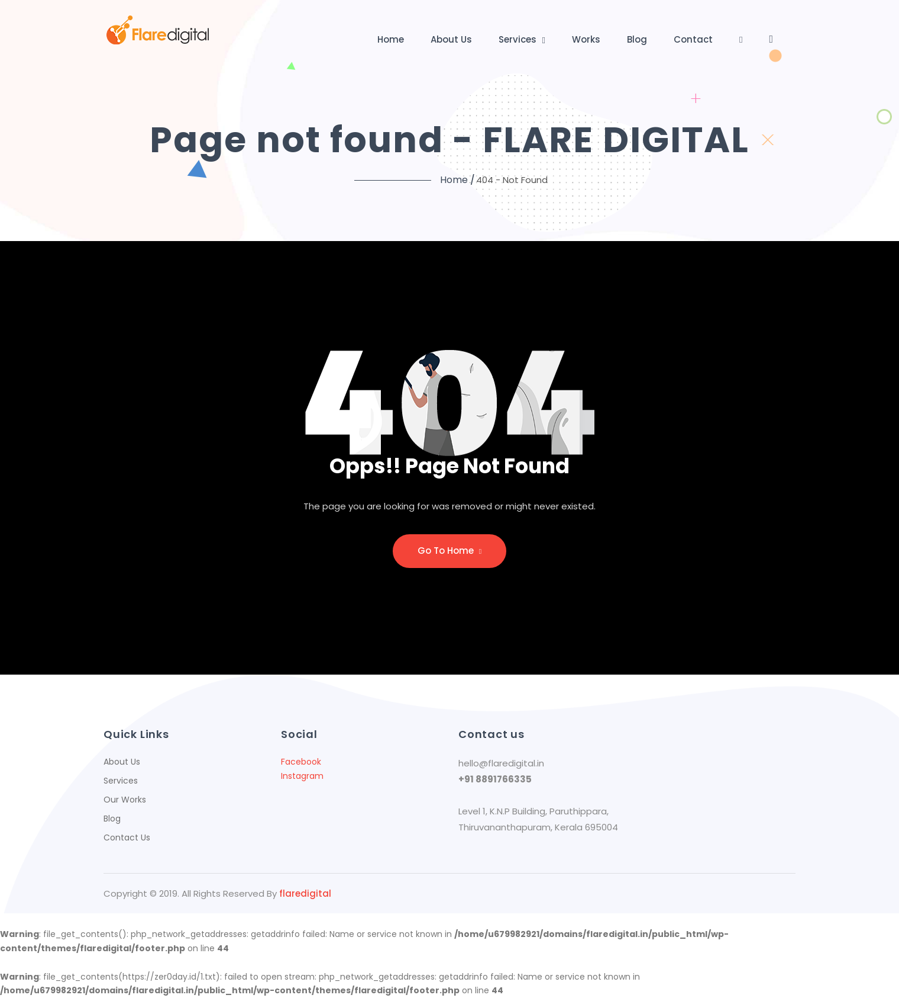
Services (517, 39)
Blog (637, 39)
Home (390, 39)
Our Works (125, 800)
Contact (693, 39)
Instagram (302, 776)
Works (586, 39)
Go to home (449, 550)
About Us (451, 39)
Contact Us (127, 837)
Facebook (301, 762)
